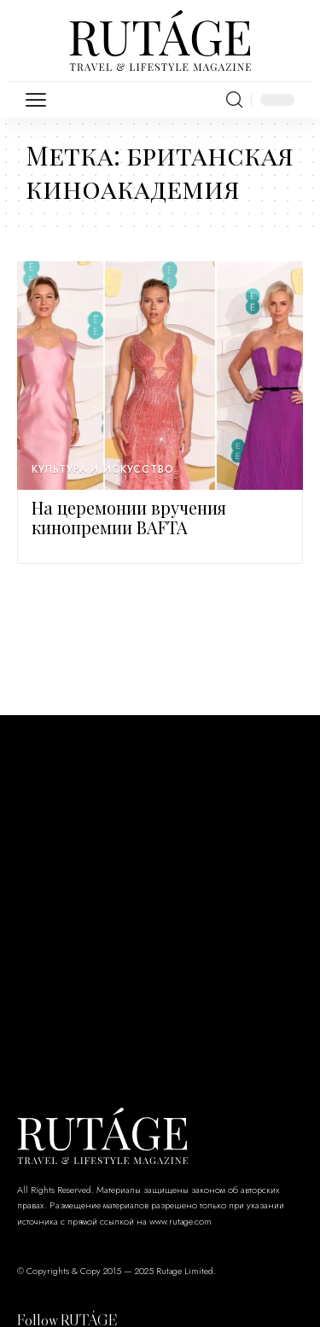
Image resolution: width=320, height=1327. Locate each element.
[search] (234, 99)
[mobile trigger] (40, 100)
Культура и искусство (103, 469)
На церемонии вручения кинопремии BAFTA (129, 517)
